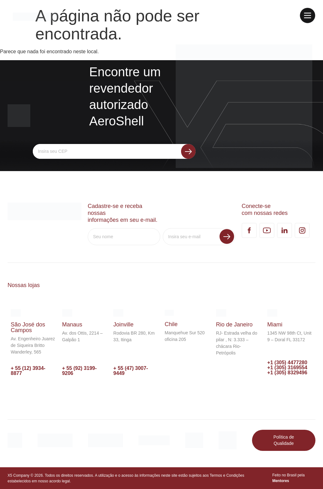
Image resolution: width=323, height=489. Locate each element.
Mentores (280, 481)
